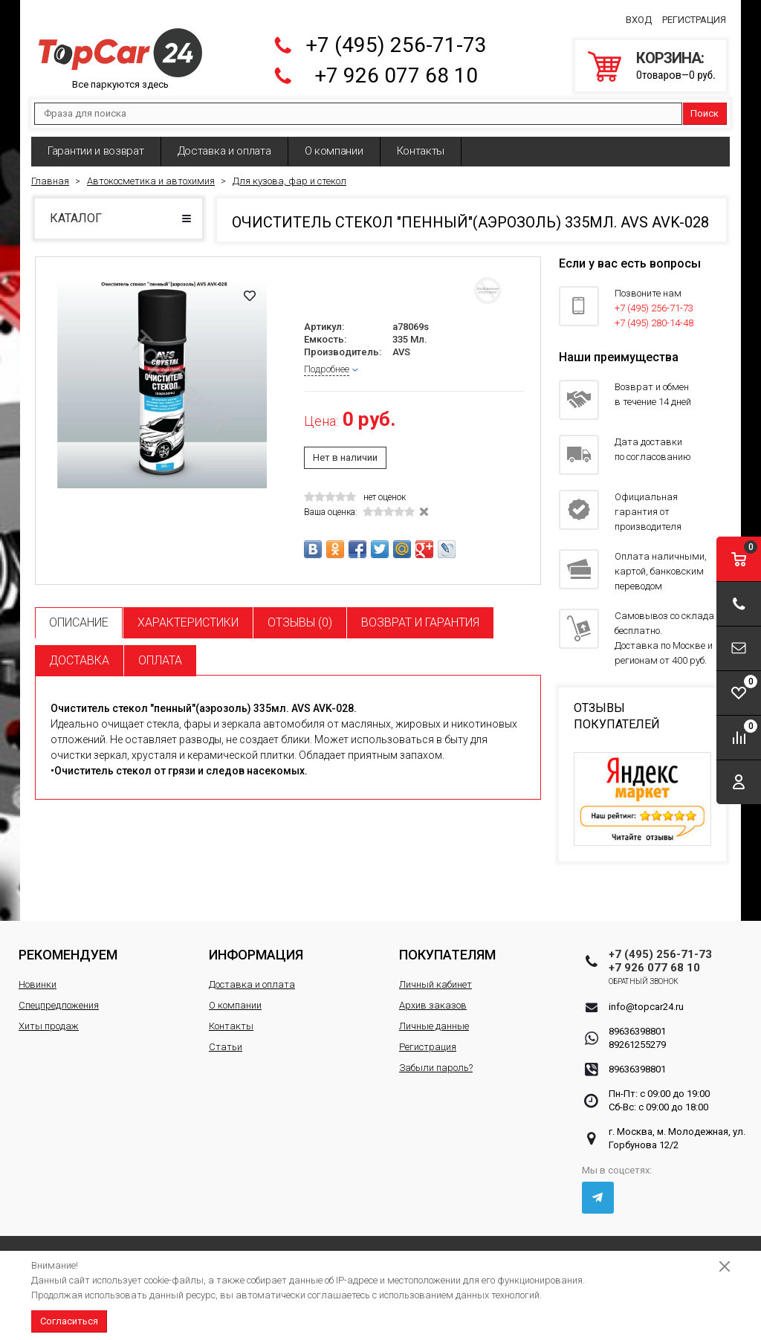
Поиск (704, 113)
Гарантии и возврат (96, 151)
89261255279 (637, 1044)
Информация (256, 954)
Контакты (421, 151)
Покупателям (447, 954)
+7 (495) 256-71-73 (396, 45)
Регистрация (694, 19)
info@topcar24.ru (646, 1006)
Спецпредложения (59, 1005)
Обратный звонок (644, 981)
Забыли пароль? (436, 1067)
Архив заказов (433, 1005)
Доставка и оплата (224, 151)
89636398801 (637, 1031)
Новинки (37, 984)
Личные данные (434, 1026)
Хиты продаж (49, 1026)
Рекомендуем (68, 954)
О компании (334, 151)
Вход (639, 19)
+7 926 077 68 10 (396, 75)
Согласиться (69, 1321)
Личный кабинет (435, 984)
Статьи (225, 1046)
